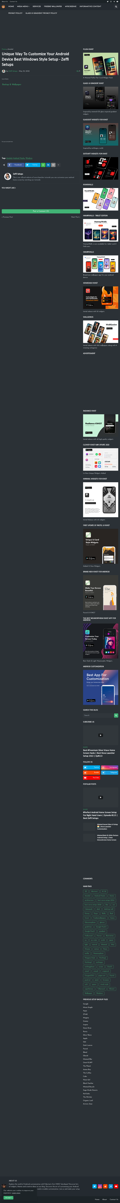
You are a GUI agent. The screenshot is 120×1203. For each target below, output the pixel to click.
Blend (85, 1052)
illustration (110, 936)
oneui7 (87, 971)
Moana (87, 949)
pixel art (88, 980)
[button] (116, 7)
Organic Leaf (88, 1100)
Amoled (10, 49)
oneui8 (96, 971)
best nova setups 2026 (93, 905)
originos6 (105, 971)
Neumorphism (98, 953)
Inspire (85, 1025)
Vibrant (111, 989)
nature (96, 949)
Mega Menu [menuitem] (22, 6)
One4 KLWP (87, 1062)
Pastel (112, 976)
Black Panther (88, 1083)
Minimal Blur (87, 1059)
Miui (112, 944)
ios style (94, 940)
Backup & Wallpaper (11, 84)
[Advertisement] (60, 29)
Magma (86, 1018)
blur (107, 905)
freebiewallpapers (99, 918)
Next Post (75, 217)
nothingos (99, 962)
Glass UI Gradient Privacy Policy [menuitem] (41, 13)
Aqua (85, 1011)
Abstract (94, 891)
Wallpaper (88, 993)
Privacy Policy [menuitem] (15, 13)
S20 (84, 1042)
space (94, 984)
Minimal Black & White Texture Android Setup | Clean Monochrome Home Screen (107, 838)
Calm (85, 1076)
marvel (94, 944)
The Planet (87, 1066)
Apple (85, 1038)
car (113, 905)
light (86, 944)
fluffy (104, 913)
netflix (87, 953)
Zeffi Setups (18, 174)
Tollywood (101, 989)
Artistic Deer (87, 1104)
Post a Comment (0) (41, 211)
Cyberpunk (88, 909)
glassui (102, 922)
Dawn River (87, 1028)
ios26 (103, 940)
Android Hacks (19, 158)
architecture (89, 900)
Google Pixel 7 (90, 931)
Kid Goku (86, 1094)
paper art (101, 976)
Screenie (106, 980)
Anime (112, 896)
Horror (99, 936)
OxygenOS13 (89, 976)
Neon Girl (86, 1080)
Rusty (85, 1031)
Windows (29, 158)
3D (86, 891)
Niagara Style (90, 958)
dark (98, 909)
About (104, 1199)
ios (86, 940)
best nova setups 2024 (106, 900)
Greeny (85, 1021)
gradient (102, 931)
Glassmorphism (90, 922)
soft (86, 984)
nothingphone (89, 967)
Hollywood (88, 936)
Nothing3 (88, 962)
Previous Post (8, 217)
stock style (104, 984)
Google (85, 1004)
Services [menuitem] (37, 6)
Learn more (16, 1193)
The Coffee (87, 1073)
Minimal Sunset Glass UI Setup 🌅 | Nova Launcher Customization (107, 827)
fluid (111, 913)
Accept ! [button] (8, 1198)
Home (4, 49)
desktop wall (108, 909)
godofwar (88, 927)
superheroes (89, 989)
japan (111, 940)
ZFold (85, 1014)
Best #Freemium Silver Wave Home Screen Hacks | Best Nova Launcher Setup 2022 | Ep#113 (99, 753)
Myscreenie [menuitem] (70, 6)
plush (97, 980)
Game (112, 918)
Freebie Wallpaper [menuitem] (53, 6)
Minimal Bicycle (88, 1087)
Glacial (85, 1056)
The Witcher (87, 1097)
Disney (87, 913)
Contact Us (13, 1)
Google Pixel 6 (101, 927)
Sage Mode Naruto (90, 1090)
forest (87, 918)
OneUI (109, 967)
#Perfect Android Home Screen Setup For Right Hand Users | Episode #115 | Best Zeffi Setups (100, 815)
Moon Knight (88, 1007)
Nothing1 (102, 958)
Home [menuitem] (11, 6)
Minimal (104, 944)
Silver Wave (87, 1035)
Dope (96, 913)
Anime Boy (87, 1069)
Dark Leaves (87, 1045)
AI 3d (104, 891)
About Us (5, 1)
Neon (105, 949)
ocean (101, 967)
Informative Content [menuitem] (90, 6)
